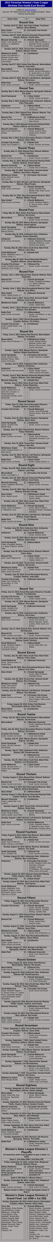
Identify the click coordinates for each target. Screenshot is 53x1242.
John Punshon (30, 10)
